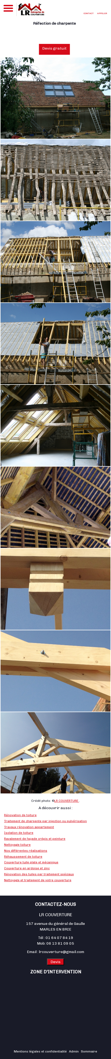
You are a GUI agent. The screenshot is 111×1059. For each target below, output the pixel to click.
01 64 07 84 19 (59, 937)
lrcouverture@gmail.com (61, 952)
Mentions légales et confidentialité (40, 1051)
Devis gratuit (58, 48)
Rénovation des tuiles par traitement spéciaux (39, 874)
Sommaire (89, 1051)
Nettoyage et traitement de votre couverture (37, 880)
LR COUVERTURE (66, 801)
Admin (74, 1051)
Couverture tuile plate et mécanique (31, 862)
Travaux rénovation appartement (29, 827)
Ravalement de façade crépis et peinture (34, 839)
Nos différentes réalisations (25, 851)
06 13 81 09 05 (60, 943)
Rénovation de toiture (20, 815)
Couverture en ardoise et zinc (27, 868)
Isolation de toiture (18, 833)
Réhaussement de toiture (23, 856)
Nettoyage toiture (17, 845)
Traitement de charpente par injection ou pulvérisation (45, 821)
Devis (55, 962)
